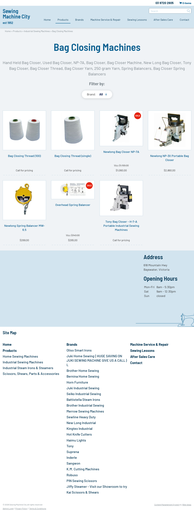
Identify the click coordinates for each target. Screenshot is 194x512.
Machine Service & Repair (105, 19)
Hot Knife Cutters (79, 434)
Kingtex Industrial (80, 428)
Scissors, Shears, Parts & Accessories (31, 374)
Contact (184, 19)
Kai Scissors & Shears (83, 492)
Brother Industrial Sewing (85, 405)
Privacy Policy (21, 508)
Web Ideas (186, 504)
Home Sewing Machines (20, 356)
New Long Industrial (81, 423)
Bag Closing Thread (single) (72, 156)
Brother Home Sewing (83, 370)
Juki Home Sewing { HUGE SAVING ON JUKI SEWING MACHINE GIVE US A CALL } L (97, 360)
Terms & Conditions (37, 508)
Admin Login (8, 508)
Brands (79, 19)
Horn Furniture (77, 382)
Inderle (72, 457)
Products (63, 19)
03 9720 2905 (164, 3)
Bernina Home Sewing (83, 376)
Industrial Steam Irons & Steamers (28, 368)
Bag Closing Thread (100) (24, 156)
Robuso (72, 475)
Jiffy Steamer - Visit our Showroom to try (97, 486)
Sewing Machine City (16, 16)
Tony (70, 446)
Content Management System (166, 504)
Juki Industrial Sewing (83, 388)
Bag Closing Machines (62, 31)
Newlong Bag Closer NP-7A (121, 152)
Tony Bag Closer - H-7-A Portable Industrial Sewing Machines (121, 226)
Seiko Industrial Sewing (84, 394)
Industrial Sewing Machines (37, 31)
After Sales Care (163, 19)
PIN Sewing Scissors (82, 481)
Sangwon (73, 463)
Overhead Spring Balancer (72, 205)
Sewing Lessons (137, 19)
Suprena (73, 452)
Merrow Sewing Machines (85, 411)
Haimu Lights (76, 440)
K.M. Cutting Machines (83, 469)
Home (47, 19)
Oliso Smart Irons (79, 350)
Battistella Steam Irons (83, 399)
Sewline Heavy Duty (81, 417)
